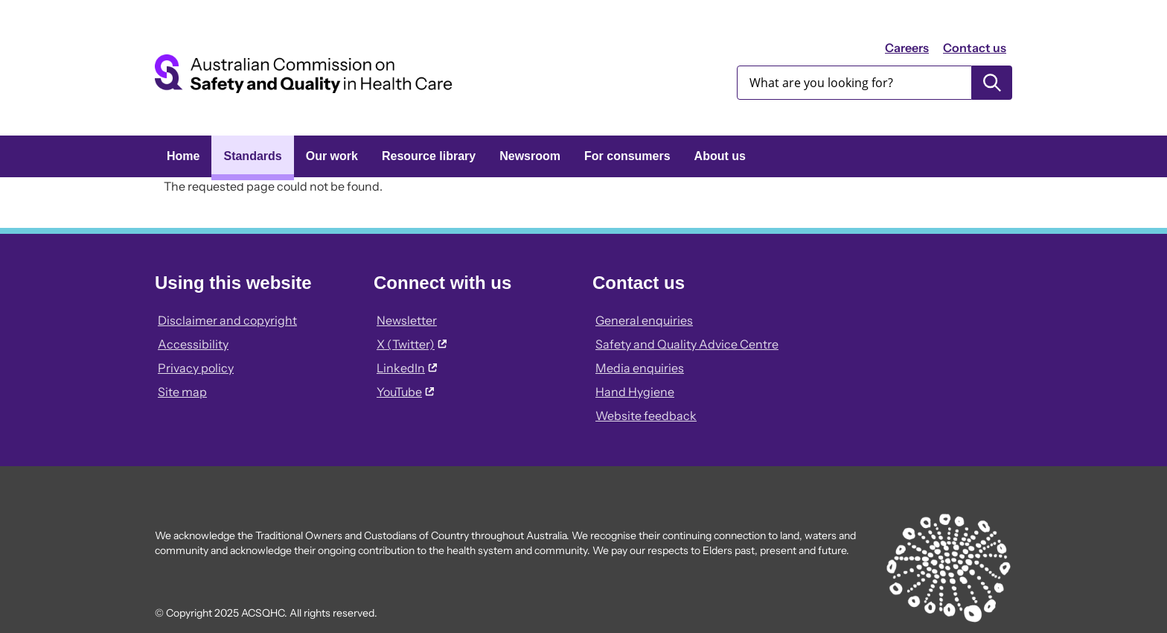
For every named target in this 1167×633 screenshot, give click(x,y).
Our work (332, 156)
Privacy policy (196, 367)
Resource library (429, 156)
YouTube (405, 391)
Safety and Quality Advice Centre (686, 344)
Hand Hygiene (634, 391)
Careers (907, 47)
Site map (182, 391)
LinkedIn (407, 367)
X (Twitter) (412, 344)
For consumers (627, 156)
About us (720, 156)
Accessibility (193, 344)
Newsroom (529, 156)
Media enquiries (639, 367)
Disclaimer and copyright (227, 320)
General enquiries (644, 320)
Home (183, 156)
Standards (252, 156)
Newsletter (407, 320)
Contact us (974, 47)
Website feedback (646, 415)
